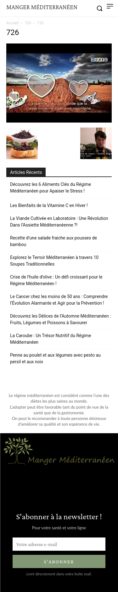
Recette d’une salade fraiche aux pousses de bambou (53, 241)
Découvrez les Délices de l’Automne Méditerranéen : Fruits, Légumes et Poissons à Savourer (60, 319)
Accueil (12, 23)
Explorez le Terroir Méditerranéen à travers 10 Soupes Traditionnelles (54, 261)
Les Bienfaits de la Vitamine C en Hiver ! (49, 205)
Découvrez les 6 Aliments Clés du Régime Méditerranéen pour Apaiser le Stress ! (50, 187)
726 (28, 23)
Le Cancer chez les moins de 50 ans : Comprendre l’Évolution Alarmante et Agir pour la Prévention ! (59, 300)
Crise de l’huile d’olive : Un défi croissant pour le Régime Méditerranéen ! (56, 280)
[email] (59, 544)
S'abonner (59, 561)
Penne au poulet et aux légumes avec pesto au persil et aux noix (55, 358)
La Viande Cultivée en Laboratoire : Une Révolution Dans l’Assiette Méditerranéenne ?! (59, 221)
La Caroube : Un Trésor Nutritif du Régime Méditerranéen (50, 339)
